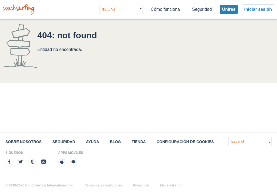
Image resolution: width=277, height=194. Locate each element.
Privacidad (141, 185)
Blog (115, 142)
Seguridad (202, 9)
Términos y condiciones (103, 185)
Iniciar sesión (258, 9)
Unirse (229, 9)
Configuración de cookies (185, 142)
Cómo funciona (165, 9)
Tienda (139, 142)
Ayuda (92, 142)
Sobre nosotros (23, 142)
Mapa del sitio (171, 185)
